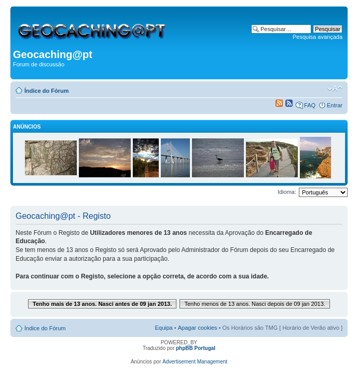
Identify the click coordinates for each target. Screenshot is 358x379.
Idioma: (287, 192)
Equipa (163, 328)
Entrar (334, 105)
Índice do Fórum (46, 91)
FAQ (309, 105)
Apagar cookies (197, 328)
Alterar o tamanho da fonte (334, 88)
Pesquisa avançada (317, 37)
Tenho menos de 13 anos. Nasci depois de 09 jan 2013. (254, 304)
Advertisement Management (194, 361)
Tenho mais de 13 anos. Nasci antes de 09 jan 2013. (102, 304)
